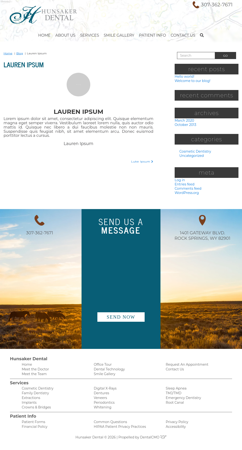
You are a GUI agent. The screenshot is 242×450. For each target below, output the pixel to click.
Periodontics (103, 406)
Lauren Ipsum (35, 63)
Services (92, 35)
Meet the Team (33, 376)
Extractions (30, 401)
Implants (28, 406)
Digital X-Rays (104, 391)
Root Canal (174, 406)
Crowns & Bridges (35, 411)
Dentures (101, 396)
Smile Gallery (118, 35)
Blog (18, 53)
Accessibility (175, 431)
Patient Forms (32, 426)
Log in (179, 181)
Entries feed (184, 185)
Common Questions (109, 426)
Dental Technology (108, 371)
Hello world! (184, 76)
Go (225, 55)
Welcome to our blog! (191, 81)
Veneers (100, 401)
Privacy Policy (176, 426)
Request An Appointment (185, 366)
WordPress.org (186, 194)
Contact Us (177, 35)
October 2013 (185, 125)
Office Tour (102, 366)
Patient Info (149, 35)
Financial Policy (33, 431)
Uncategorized (190, 156)
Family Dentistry (34, 396)
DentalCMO (151, 441)
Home (50, 35)
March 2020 (184, 121)
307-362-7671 (217, 4)
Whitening (101, 411)
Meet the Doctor (34, 371)
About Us (69, 35)
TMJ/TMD (173, 396)
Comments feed (187, 190)
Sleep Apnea (175, 391)
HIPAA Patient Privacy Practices (118, 431)
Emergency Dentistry (182, 401)
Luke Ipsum (143, 157)
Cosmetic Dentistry (193, 152)
